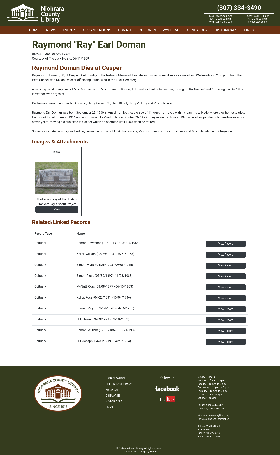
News (51, 30)
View (57, 209)
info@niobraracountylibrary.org (213, 415)
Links (249, 30)
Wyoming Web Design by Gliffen (140, 451)
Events (69, 30)
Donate (125, 30)
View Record (225, 243)
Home (34, 30)
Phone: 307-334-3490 (209, 436)
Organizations (97, 30)
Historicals (225, 30)
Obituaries (113, 395)
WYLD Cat (171, 30)
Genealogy (197, 30)
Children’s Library (119, 384)
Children (147, 30)
